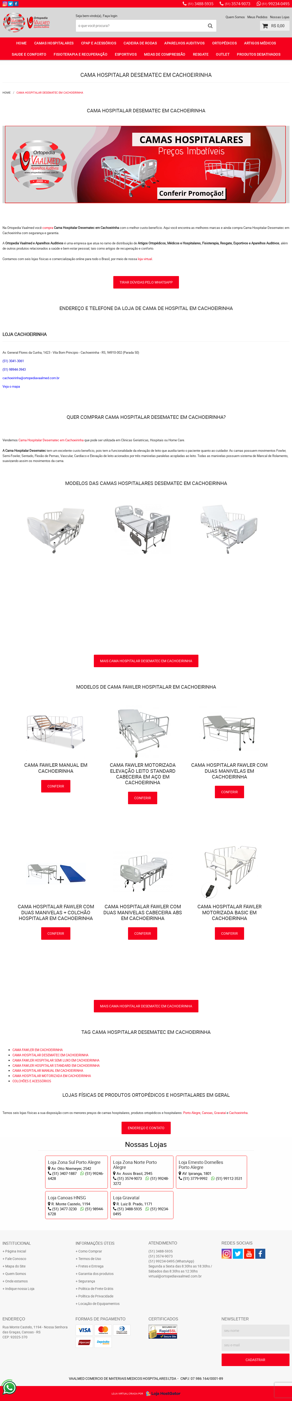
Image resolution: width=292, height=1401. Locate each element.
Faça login (110, 15)
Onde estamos (16, 1281)
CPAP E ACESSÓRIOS (98, 43)
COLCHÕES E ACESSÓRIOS (31, 1081)
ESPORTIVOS (126, 54)
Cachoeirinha (238, 1112)
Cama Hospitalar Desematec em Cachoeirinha (51, 440)
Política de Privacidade (95, 1296)
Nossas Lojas (280, 17)
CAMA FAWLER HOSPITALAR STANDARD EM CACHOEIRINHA (56, 1065)
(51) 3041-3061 (13, 361)
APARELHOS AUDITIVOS (184, 43)
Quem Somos (235, 17)
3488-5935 (200, 3)
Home (21, 43)
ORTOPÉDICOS (224, 43)
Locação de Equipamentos (99, 1303)
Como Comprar (90, 1251)
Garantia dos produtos (96, 1273)
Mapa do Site (15, 1266)
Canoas (207, 1112)
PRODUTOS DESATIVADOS (258, 54)
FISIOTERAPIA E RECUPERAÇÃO (80, 54)
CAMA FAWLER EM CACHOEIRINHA (37, 1050)
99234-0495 (276, 3)
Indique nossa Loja (19, 1288)
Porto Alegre (191, 1112)
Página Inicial (15, 1251)
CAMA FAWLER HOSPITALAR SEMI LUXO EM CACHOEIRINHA (55, 1060)
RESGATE (201, 54)
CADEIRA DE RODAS (140, 43)
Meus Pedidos (257, 17)
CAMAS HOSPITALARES (54, 43)
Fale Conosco (15, 1258)
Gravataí (220, 1112)
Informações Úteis (95, 1243)
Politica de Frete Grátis (95, 1288)
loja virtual (145, 259)
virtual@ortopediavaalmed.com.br (175, 1276)
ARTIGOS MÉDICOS (260, 43)
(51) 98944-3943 (14, 369)
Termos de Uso (89, 1258)
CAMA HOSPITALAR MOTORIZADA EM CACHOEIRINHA (51, 1076)
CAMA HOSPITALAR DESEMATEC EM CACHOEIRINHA (50, 1055)
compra (47, 227)
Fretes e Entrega (91, 1266)
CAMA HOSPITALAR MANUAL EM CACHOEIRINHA (47, 1070)
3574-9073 (237, 3)
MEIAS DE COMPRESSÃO (164, 54)
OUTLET (222, 54)
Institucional (16, 1243)
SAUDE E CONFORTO (29, 54)
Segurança (86, 1281)
